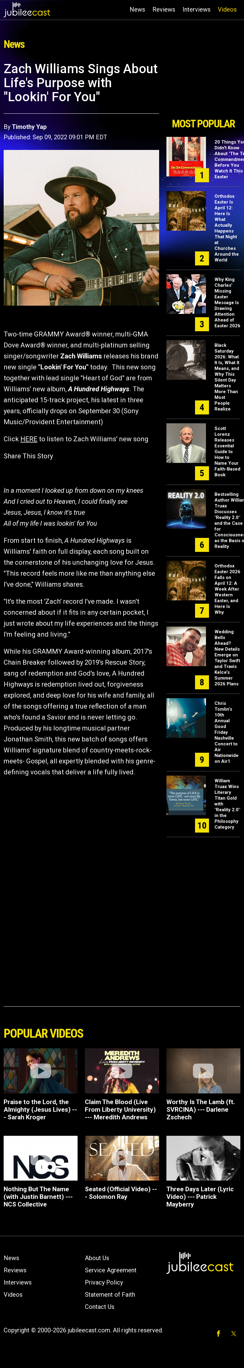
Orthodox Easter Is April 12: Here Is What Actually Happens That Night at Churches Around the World (226, 228)
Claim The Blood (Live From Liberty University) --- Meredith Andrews (120, 1109)
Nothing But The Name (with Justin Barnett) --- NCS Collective (38, 1196)
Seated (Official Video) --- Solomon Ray (121, 1192)
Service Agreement (111, 1270)
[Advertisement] (201, 87)
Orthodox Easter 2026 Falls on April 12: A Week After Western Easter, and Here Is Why (227, 589)
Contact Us (99, 1306)
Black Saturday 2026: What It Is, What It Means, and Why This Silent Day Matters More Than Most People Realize (226, 377)
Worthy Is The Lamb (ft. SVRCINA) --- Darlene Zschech (200, 1109)
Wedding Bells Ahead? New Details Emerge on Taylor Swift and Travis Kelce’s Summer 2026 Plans (227, 658)
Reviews (163, 9)
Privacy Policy (104, 1282)
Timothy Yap (29, 126)
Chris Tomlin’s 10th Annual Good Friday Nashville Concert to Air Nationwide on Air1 (226, 732)
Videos (227, 9)
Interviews (197, 9)
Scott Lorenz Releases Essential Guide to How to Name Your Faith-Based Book (227, 452)
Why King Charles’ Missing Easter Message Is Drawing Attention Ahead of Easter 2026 (227, 303)
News (137, 9)
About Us (97, 1258)
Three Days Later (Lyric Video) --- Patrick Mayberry (200, 1196)
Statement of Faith (110, 1294)
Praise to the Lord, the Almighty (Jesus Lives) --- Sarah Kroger (40, 1109)
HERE (28, 439)
